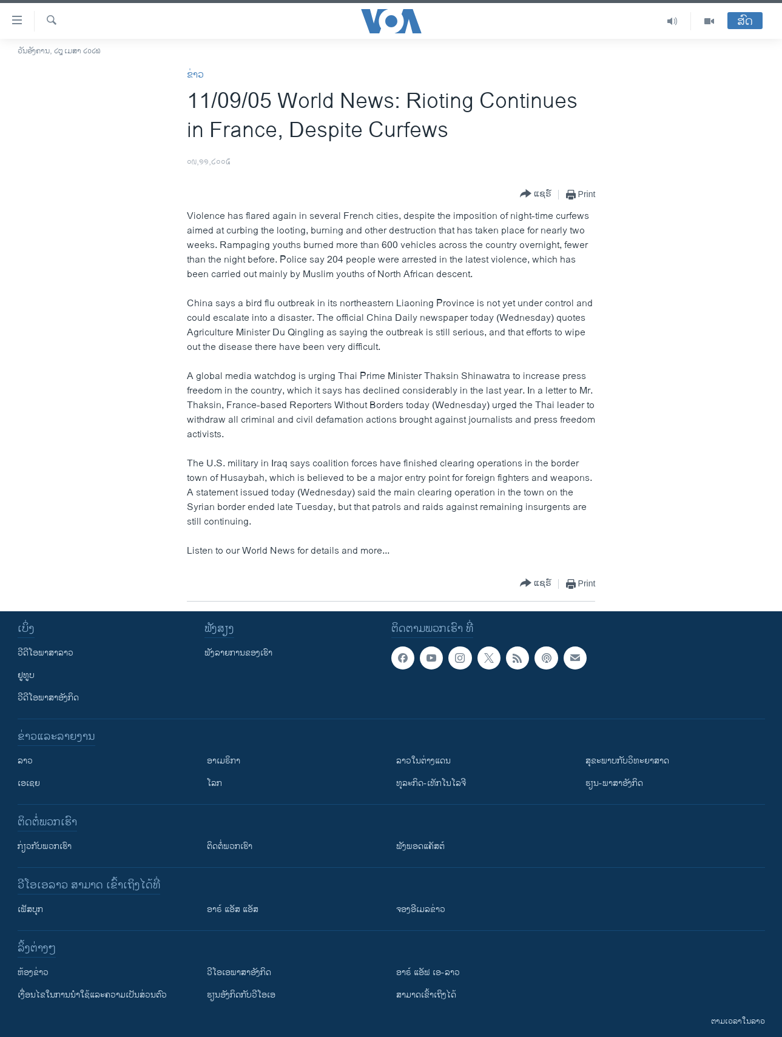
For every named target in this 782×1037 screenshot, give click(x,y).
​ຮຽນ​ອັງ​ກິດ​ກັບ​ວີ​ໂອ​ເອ (241, 994)
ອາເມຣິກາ (223, 760)
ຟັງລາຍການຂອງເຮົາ (238, 652)
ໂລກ (214, 783)
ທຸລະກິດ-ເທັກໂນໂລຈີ (431, 783)
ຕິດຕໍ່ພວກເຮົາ (229, 846)
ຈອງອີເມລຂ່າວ (420, 909)
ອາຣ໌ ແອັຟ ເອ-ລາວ (428, 972)
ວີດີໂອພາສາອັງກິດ (48, 697)
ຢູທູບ (26, 675)
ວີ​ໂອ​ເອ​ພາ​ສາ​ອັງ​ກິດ (239, 972)
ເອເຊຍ (29, 783)
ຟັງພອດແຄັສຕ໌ (420, 846)
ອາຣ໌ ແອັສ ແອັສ (232, 909)
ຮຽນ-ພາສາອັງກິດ (614, 783)
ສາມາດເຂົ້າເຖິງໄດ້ (426, 994)
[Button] (535, 194)
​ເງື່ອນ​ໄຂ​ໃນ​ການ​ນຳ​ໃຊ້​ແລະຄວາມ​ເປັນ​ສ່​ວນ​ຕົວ (92, 994)
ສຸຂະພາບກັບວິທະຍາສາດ (627, 760)
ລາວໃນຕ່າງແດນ (423, 760)
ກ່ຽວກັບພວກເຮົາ (45, 846)
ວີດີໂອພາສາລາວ (45, 652)
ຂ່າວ (195, 75)
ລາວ (25, 760)
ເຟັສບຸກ (30, 909)
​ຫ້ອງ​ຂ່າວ (33, 972)
